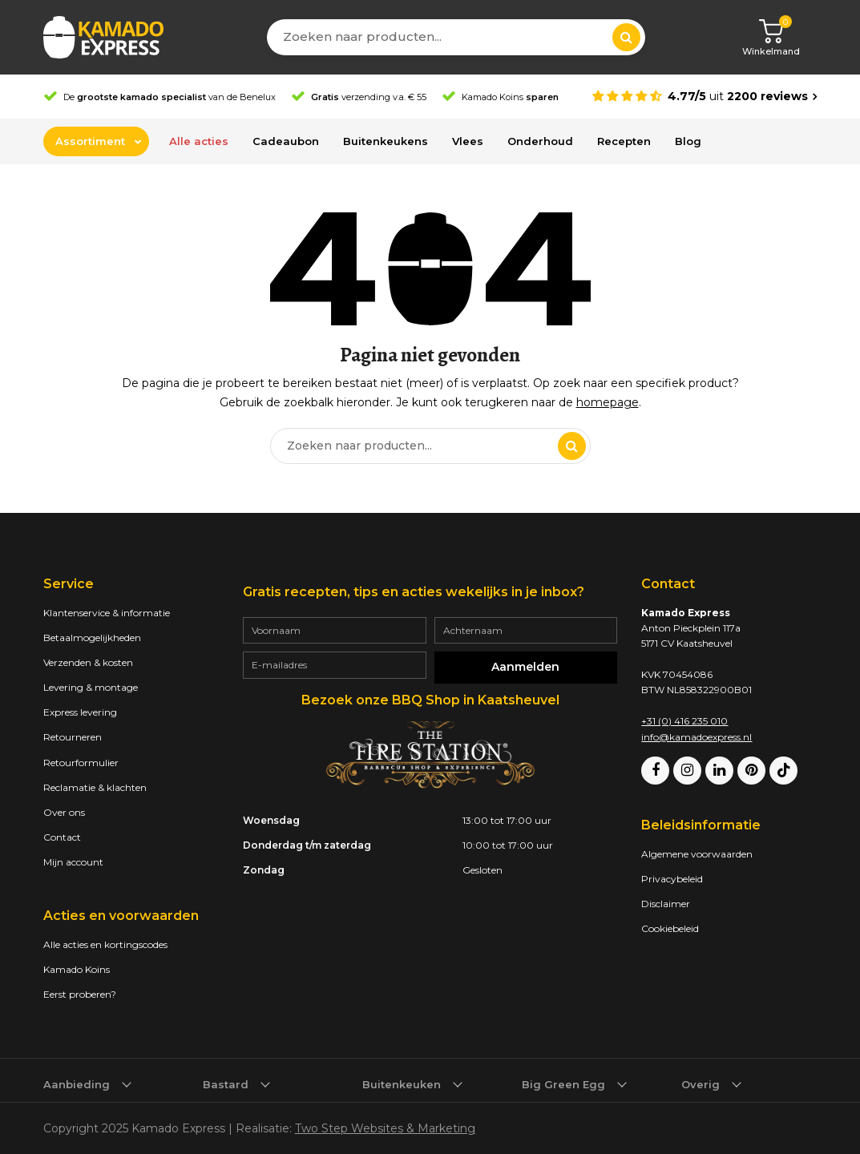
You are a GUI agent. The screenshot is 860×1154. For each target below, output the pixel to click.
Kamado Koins (76, 969)
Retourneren (72, 737)
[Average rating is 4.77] (704, 97)
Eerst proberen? (79, 994)
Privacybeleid (672, 879)
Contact (62, 837)
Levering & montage (90, 687)
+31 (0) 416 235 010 (684, 721)
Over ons (64, 812)
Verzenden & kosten (88, 662)
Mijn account (73, 862)
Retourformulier (81, 763)
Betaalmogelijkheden (92, 637)
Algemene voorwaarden (697, 854)
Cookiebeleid (670, 928)
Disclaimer (665, 904)
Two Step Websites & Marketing (385, 1128)
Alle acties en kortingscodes (105, 944)
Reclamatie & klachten (95, 787)
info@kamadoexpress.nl (696, 737)
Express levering (80, 712)
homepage (607, 402)
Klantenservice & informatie (106, 613)
